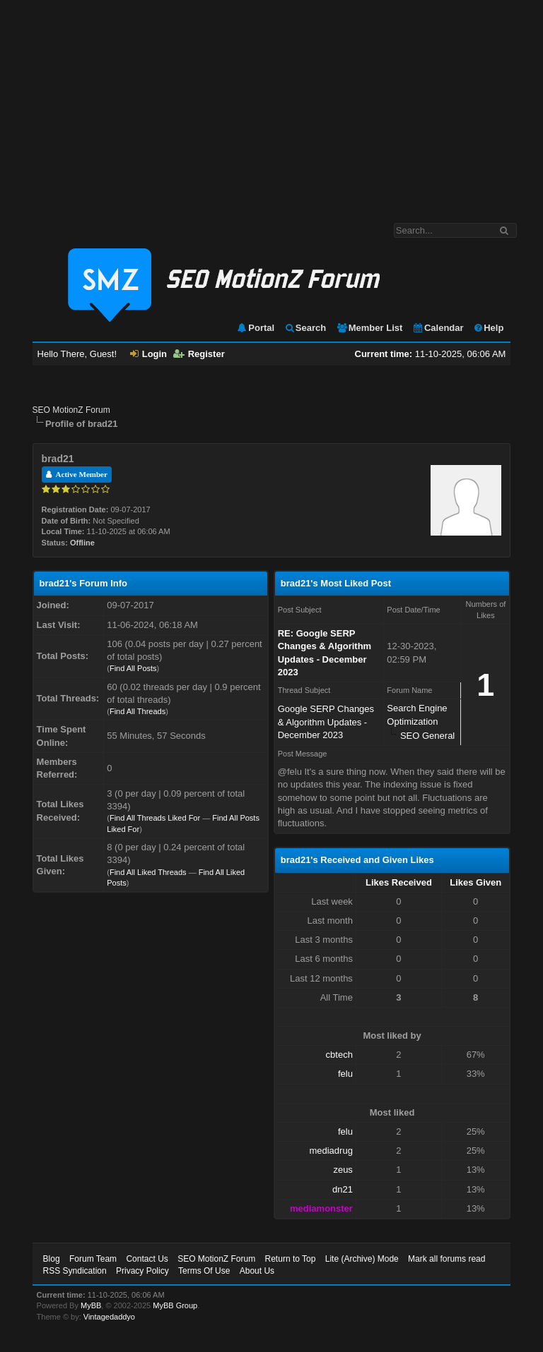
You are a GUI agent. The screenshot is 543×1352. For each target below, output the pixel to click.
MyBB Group (175, 1305)
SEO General (427, 735)
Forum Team (93, 1259)
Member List (369, 327)
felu (345, 1073)
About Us (257, 1271)
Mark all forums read (446, 1259)
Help (488, 327)
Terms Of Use (204, 1271)
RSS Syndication (75, 1271)
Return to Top (290, 1259)
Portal (255, 327)
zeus (342, 1169)
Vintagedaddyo (109, 1316)
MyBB (91, 1305)
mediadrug (330, 1150)
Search (305, 327)
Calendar (438, 327)
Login (148, 354)
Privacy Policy (142, 1271)
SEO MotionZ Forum (71, 410)
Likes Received (399, 882)
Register (199, 354)
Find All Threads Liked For (155, 818)
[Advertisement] (271, 104)
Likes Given (475, 882)
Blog (51, 1259)
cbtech (339, 1054)
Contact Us (147, 1259)
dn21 (342, 1189)
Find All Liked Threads (148, 872)
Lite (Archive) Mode (362, 1259)
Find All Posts (133, 668)
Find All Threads (137, 711)
